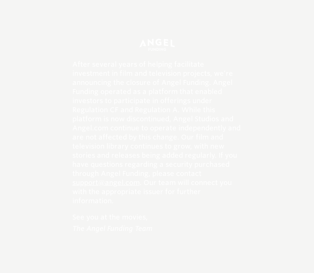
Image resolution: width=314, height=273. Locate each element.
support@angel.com (106, 183)
